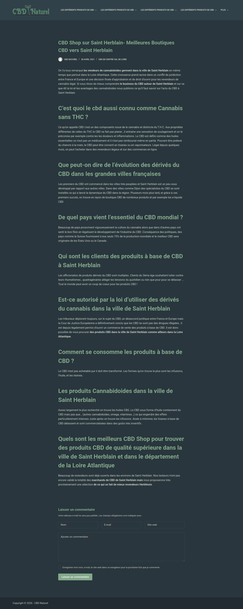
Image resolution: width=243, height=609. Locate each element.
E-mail (108, 525)
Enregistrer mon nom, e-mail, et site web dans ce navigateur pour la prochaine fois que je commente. (111, 567)
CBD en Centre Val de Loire (112, 59)
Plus (225, 10)
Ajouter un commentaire (75, 537)
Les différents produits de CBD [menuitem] (79, 10)
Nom (64, 525)
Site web (152, 524)
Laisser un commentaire (75, 576)
